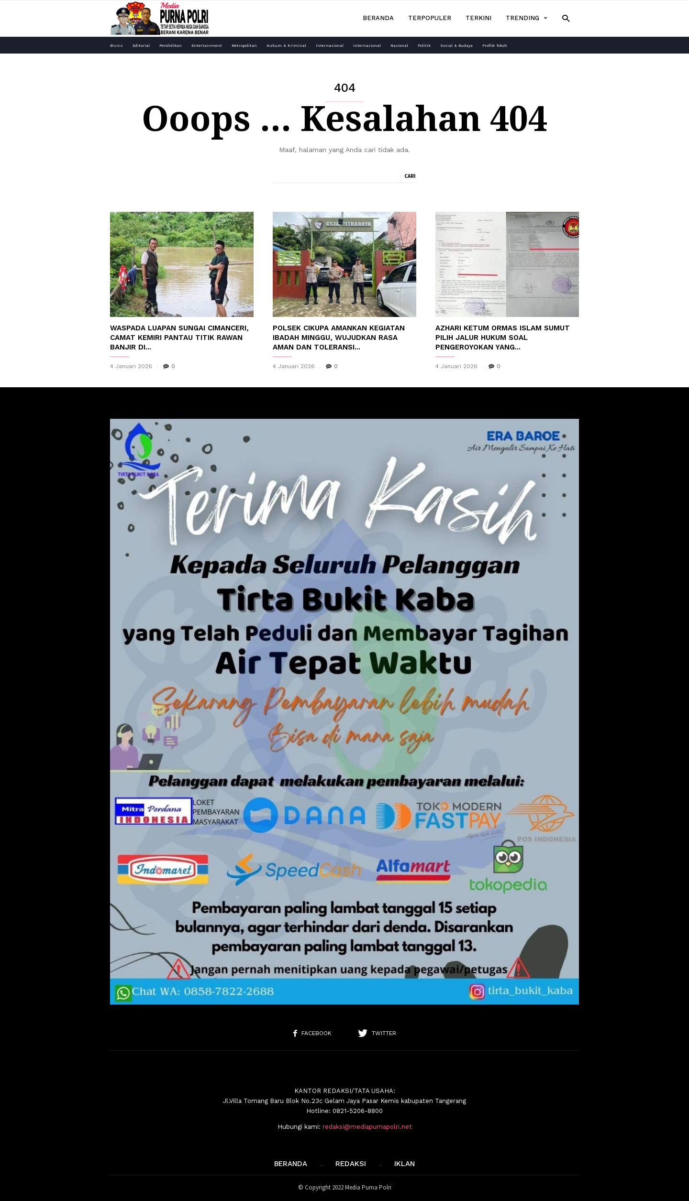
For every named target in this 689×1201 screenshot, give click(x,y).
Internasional (330, 46)
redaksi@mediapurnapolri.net (367, 1126)
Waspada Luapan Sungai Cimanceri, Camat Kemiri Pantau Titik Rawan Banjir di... (179, 337)
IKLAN (404, 1163)
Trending (526, 18)
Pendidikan (170, 46)
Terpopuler (429, 18)
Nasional (399, 46)
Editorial (141, 46)
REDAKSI (350, 1163)
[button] (566, 17)
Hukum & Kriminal (286, 46)
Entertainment (206, 46)
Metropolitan (244, 46)
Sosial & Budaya (456, 46)
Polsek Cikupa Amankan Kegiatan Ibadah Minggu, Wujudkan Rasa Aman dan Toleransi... (339, 337)
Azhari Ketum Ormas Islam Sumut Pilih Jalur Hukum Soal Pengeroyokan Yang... (502, 337)
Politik (424, 46)
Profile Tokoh (494, 46)
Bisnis (116, 46)
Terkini (478, 18)
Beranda (378, 18)
